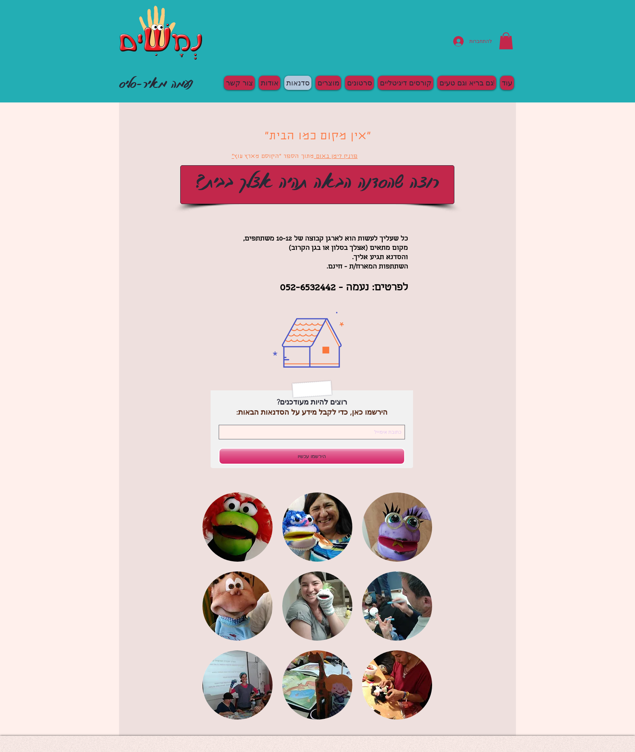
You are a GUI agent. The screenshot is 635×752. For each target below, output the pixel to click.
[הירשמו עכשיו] (312, 456)
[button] (506, 40)
